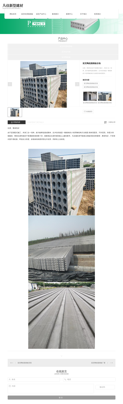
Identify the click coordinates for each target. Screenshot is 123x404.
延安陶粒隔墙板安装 (91, 83)
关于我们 (83, 14)
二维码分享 (111, 122)
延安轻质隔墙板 (27, 14)
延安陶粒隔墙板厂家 (98, 363)
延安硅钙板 (66, 52)
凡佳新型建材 (12, 6)
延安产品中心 (41, 14)
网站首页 (13, 14)
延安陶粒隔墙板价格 (91, 87)
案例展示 (55, 14)
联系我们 (97, 14)
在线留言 (88, 111)
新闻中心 (69, 14)
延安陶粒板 (66, 57)
